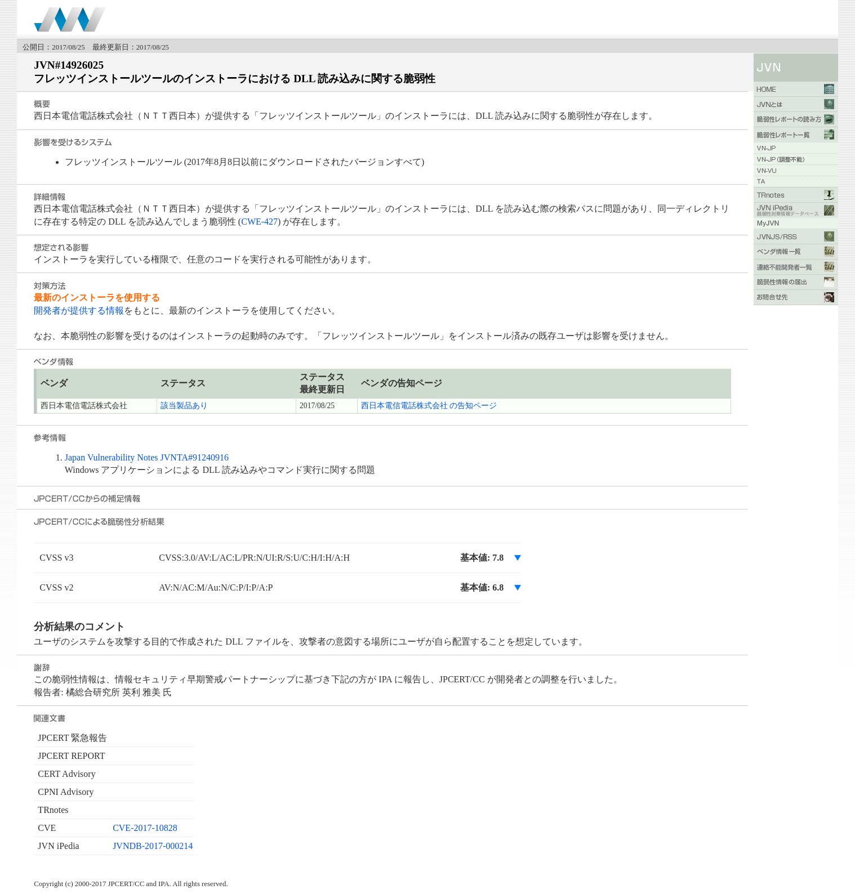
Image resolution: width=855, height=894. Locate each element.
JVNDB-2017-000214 (153, 846)
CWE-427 (259, 221)
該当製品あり (184, 405)
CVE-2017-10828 (145, 828)
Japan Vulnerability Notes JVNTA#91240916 (147, 457)
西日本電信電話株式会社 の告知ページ (429, 405)
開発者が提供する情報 (79, 310)
